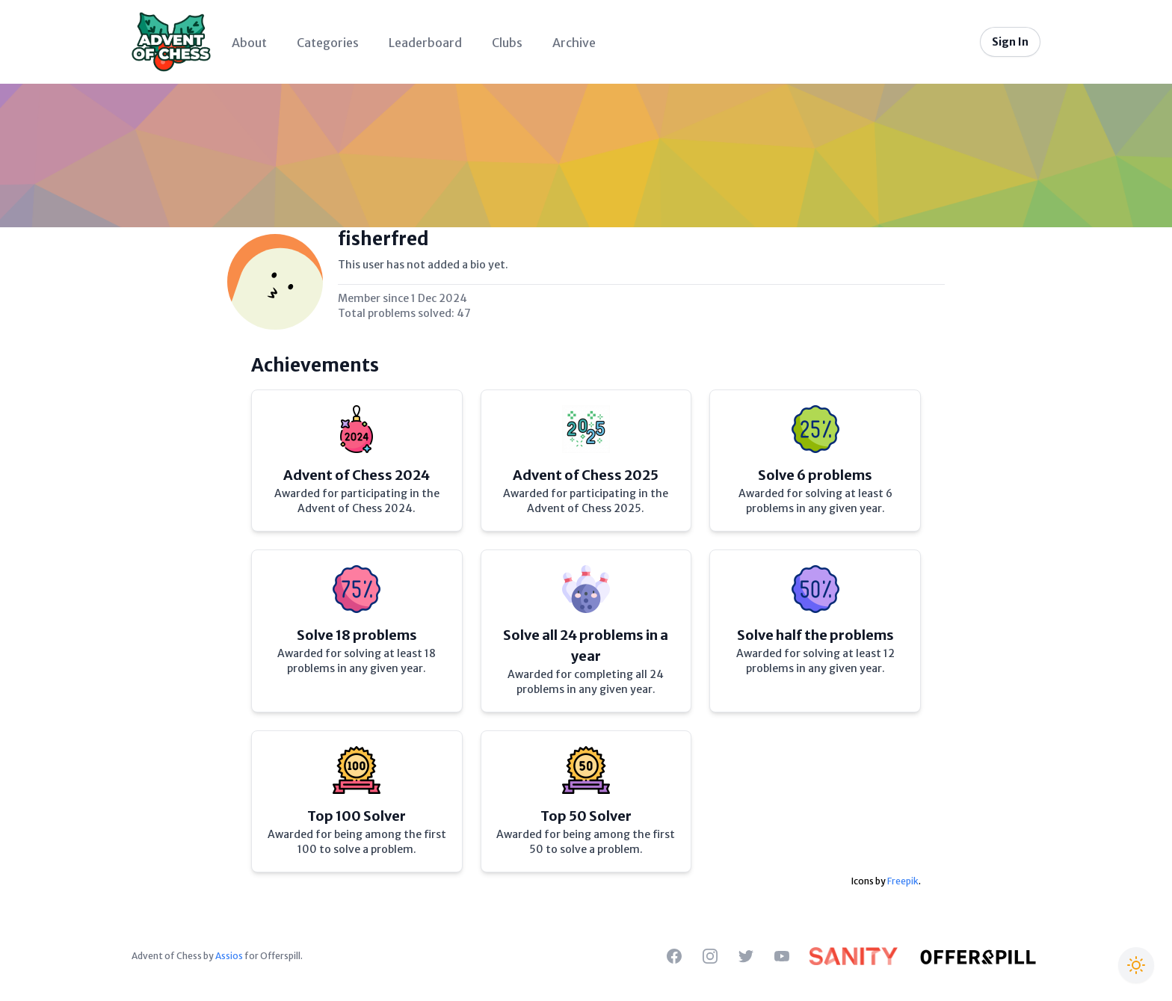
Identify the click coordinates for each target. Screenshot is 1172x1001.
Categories (328, 42)
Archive (574, 42)
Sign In (1010, 42)
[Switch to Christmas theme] (1136, 965)
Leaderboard (425, 42)
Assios (229, 955)
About (249, 42)
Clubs (507, 42)
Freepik (903, 881)
